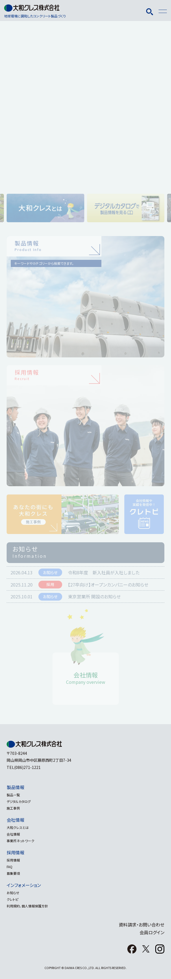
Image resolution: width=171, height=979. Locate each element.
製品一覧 (13, 794)
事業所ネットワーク (20, 840)
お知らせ (13, 892)
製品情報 (15, 787)
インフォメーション (24, 885)
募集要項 (13, 873)
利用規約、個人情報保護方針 (27, 906)
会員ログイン (152, 932)
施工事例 (13, 808)
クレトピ (12, 899)
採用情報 (15, 852)
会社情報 (15, 819)
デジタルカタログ (19, 801)
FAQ (9, 866)
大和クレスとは (18, 827)
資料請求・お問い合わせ (141, 924)
